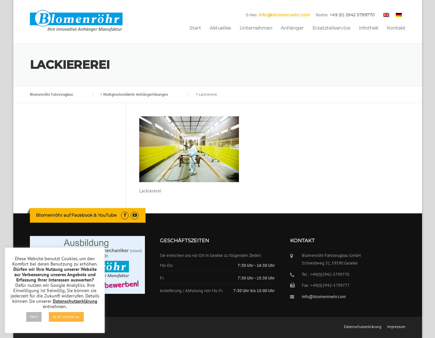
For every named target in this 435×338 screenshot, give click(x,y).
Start (195, 28)
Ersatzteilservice (331, 28)
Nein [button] (34, 316)
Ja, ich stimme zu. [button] (66, 316)
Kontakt (396, 28)
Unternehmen (256, 28)
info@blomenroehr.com (284, 14)
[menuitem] (386, 14)
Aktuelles (220, 28)
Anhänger (292, 28)
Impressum (396, 327)
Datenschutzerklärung (362, 327)
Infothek (368, 28)
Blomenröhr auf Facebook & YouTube (76, 215)
